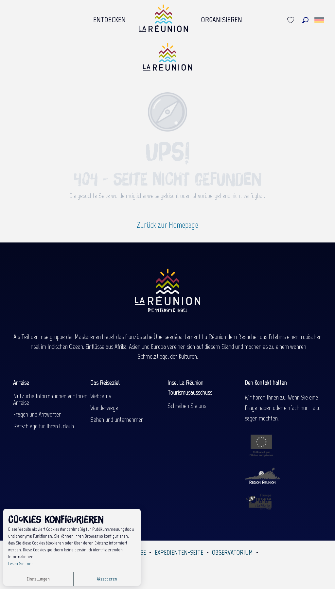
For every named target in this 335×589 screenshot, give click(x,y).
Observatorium (232, 552)
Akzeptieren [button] (107, 579)
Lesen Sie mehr (21, 563)
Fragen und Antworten (37, 414)
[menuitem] (109, 20)
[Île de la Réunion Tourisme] (167, 59)
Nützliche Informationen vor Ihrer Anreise (50, 399)
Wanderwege (104, 407)
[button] (305, 20)
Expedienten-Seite (179, 552)
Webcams (100, 396)
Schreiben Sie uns (187, 405)
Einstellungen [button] (38, 579)
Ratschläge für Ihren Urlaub (43, 426)
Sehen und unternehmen (117, 419)
